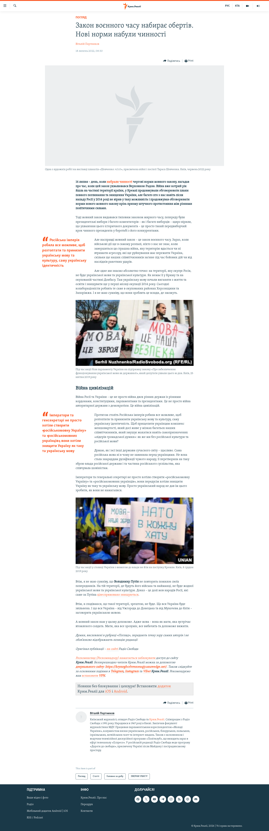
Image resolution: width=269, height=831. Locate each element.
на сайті (113, 649)
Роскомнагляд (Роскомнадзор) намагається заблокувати (115, 658)
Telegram (117, 671)
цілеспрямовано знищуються (117, 594)
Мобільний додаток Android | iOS (47, 811)
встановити (93, 675)
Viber (147, 671)
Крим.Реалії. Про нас (94, 798)
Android (120, 691)
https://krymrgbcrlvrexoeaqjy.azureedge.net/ (136, 667)
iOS (108, 691)
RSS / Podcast (35, 817)
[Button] (171, 61)
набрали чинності (119, 182)
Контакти (87, 811)
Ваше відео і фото (37, 798)
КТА (237, 6)
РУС (227, 6)
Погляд (81, 17)
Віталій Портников (87, 44)
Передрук (87, 804)
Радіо (30, 804)
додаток (164, 686)
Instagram (132, 671)
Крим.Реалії (156, 719)
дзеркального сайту (90, 667)
